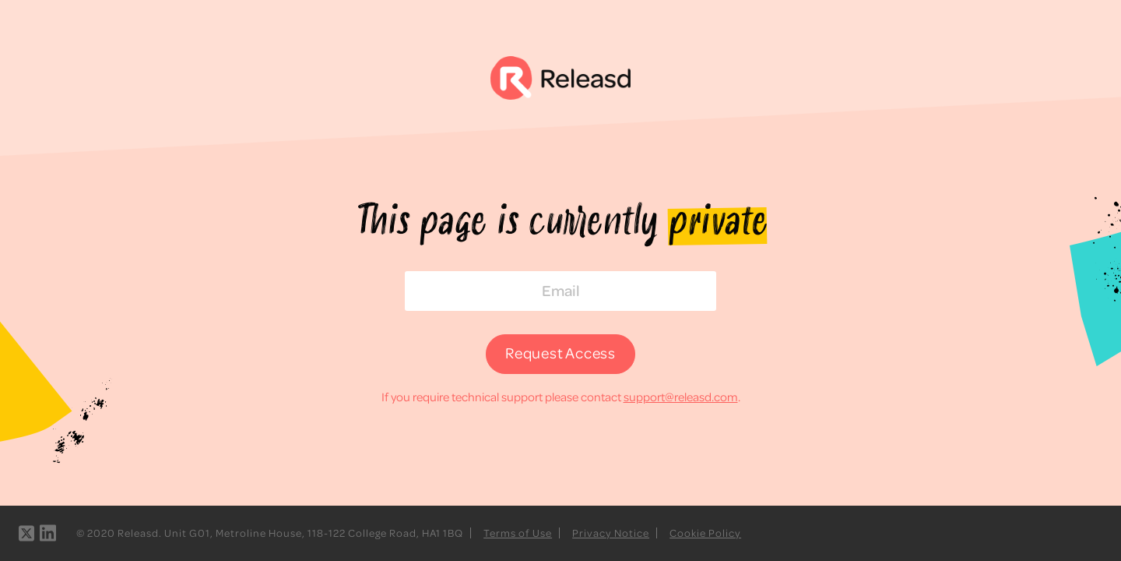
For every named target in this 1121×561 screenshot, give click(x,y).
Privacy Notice (610, 532)
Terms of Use (517, 532)
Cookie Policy (705, 532)
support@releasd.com (681, 396)
